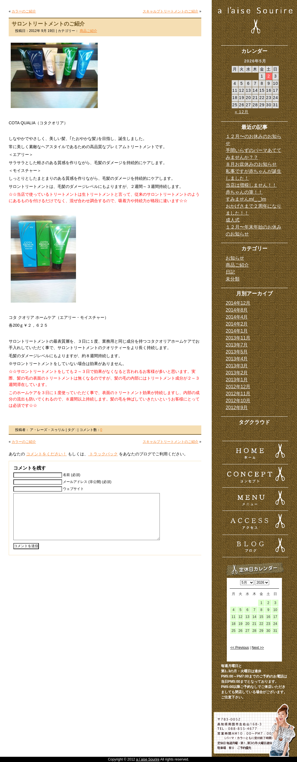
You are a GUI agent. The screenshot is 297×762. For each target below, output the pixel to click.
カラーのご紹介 (24, 11)
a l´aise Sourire (148, 759)
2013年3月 (237, 365)
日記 (230, 271)
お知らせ (235, 258)
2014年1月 (237, 330)
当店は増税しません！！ (251, 185)
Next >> (258, 648)
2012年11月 (238, 393)
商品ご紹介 (88, 31)
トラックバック (103, 454)
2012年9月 (237, 407)
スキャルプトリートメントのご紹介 (170, 11)
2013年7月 (237, 344)
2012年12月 (238, 386)
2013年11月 (238, 337)
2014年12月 (238, 303)
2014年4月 (237, 316)
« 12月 (242, 111)
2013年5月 (237, 351)
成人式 (233, 220)
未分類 (233, 278)
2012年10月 (238, 400)
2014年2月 (237, 323)
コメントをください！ (46, 454)
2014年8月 (237, 310)
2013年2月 (237, 372)
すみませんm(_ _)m (246, 199)
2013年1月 (237, 379)
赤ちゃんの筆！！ (244, 192)
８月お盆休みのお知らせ (251, 164)
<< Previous (239, 648)
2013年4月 (237, 358)
